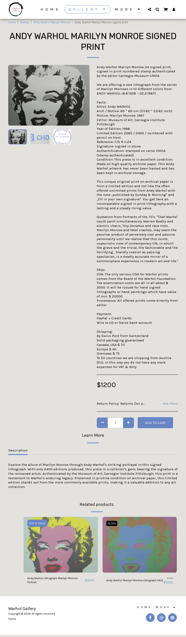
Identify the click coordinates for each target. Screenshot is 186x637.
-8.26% (112, 523)
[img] (61, 544)
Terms (12, 621)
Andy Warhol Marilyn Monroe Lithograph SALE (129, 581)
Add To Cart (155, 423)
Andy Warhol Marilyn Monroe (51, 22)
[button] (149, 9)
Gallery (24, 22)
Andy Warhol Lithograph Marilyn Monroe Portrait (53, 581)
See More (170, 403)
